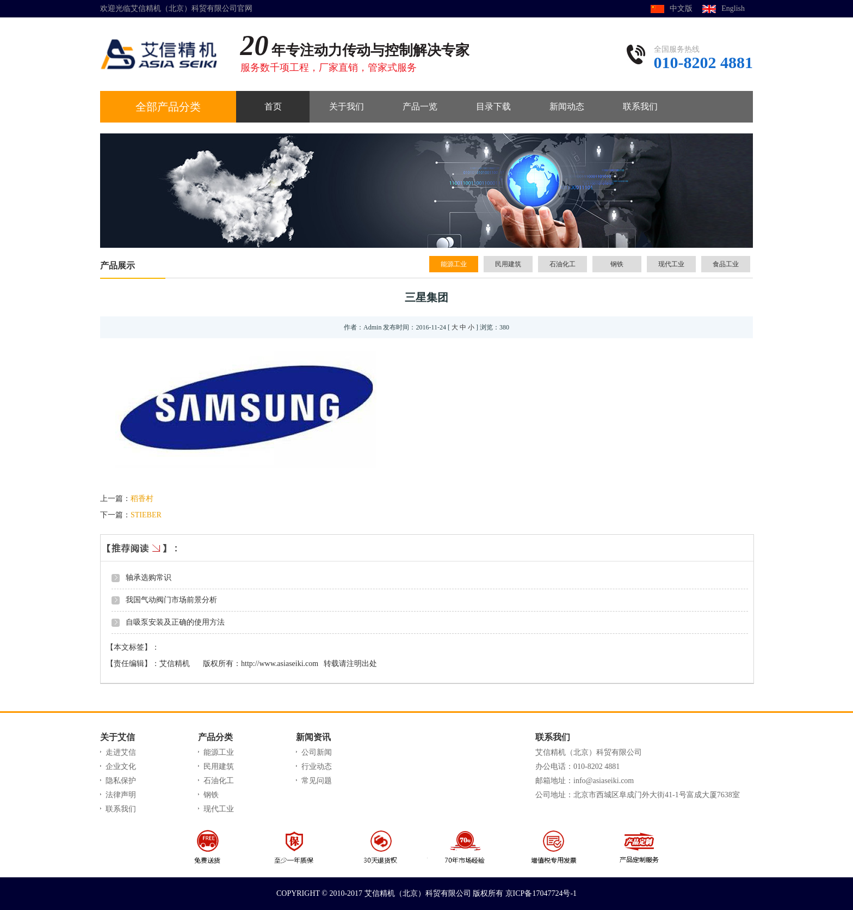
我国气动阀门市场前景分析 (171, 600)
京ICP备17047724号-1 (541, 893)
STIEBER (146, 515)
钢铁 (616, 264)
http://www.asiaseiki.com (279, 663)
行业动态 (316, 766)
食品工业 (726, 264)
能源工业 (454, 264)
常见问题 (316, 781)
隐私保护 (121, 781)
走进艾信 (121, 752)
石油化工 (562, 264)
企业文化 (121, 766)
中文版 (681, 8)
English (733, 8)
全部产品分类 (168, 107)
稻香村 (142, 498)
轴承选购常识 (148, 577)
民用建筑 (508, 264)
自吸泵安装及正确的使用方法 (175, 622)
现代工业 (671, 264)
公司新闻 (316, 752)
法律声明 (121, 795)
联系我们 (121, 809)
